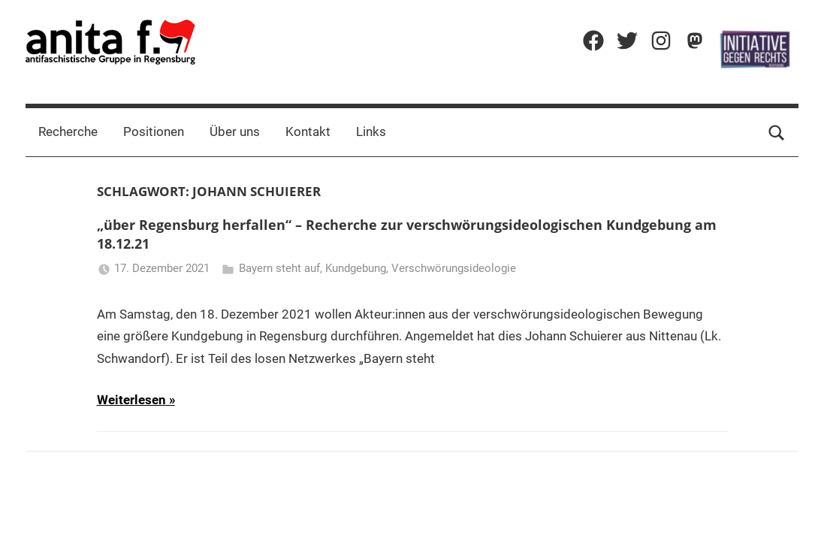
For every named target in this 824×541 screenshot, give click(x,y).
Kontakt (308, 131)
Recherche (68, 131)
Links (371, 131)
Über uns (235, 131)
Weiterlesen (131, 399)
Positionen (153, 131)
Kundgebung (355, 268)
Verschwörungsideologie (453, 268)
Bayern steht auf (279, 268)
